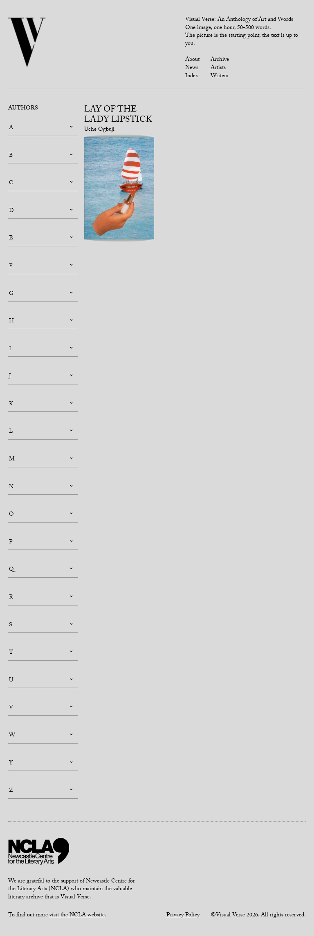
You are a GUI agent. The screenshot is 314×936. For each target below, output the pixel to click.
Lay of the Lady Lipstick (118, 115)
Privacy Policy (183, 915)
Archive (220, 60)
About (192, 60)
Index (191, 76)
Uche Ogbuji (99, 130)
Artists (218, 68)
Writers (219, 76)
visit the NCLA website (77, 915)
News (191, 68)
